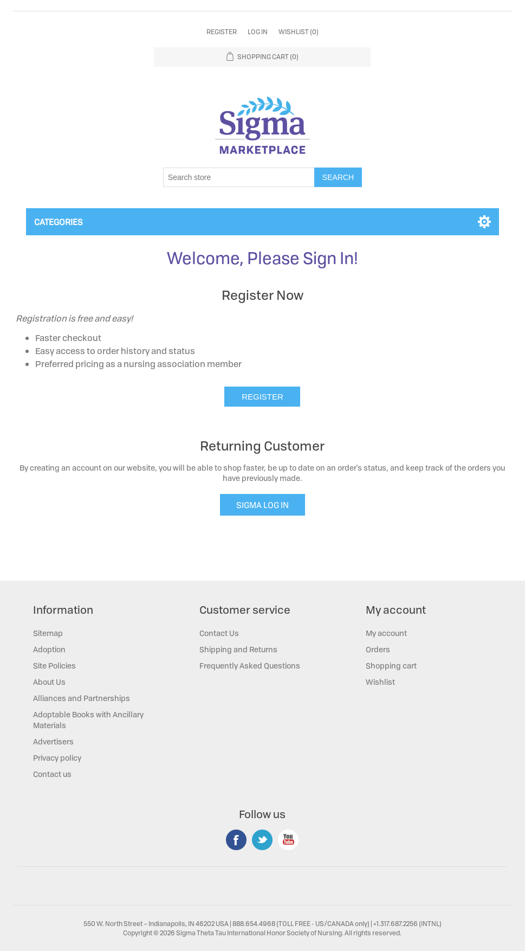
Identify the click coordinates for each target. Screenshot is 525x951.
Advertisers (53, 741)
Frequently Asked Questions (249, 665)
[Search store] (239, 177)
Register (221, 31)
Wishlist (380, 682)
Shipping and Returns (238, 649)
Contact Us (219, 633)
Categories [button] (58, 221)
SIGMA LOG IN (262, 504)
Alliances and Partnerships (81, 698)
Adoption (49, 649)
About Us (49, 682)
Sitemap (48, 633)
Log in (258, 31)
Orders (378, 649)
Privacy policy (57, 758)
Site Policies (54, 665)
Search (338, 177)
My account (386, 633)
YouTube (288, 840)
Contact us (52, 774)
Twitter (262, 840)
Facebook (236, 840)
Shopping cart (391, 665)
